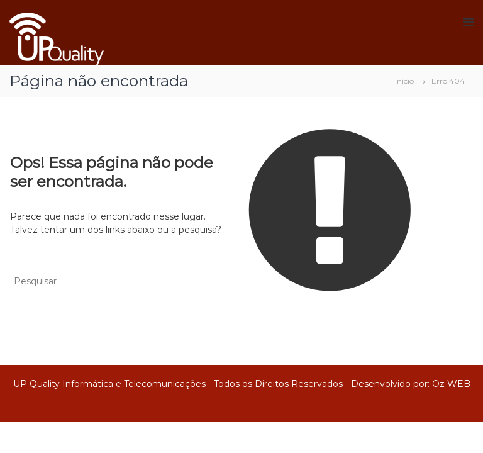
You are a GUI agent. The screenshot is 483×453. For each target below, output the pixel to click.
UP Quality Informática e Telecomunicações (109, 383)
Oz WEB (451, 383)
